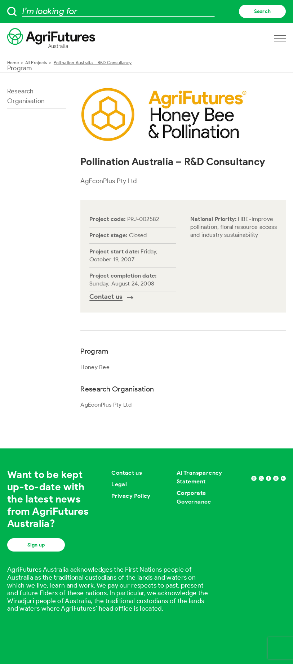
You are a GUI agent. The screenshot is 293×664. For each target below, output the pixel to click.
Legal (119, 484)
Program (19, 68)
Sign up (36, 545)
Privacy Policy (131, 495)
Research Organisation (26, 96)
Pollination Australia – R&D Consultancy (93, 62)
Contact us (126, 472)
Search (262, 11)
